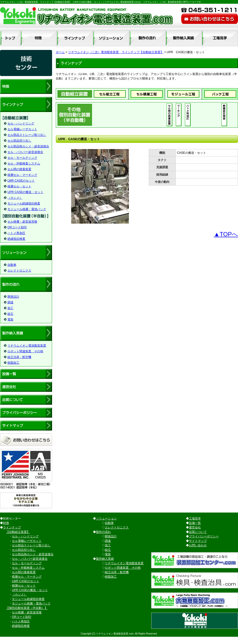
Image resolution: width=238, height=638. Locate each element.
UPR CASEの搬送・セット (25, 192)
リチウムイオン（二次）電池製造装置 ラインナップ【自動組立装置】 (115, 52)
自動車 (11, 265)
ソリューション (106, 518)
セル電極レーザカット (22, 129)
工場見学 (195, 518)
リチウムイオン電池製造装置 (26, 345)
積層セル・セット (19, 186)
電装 (10, 319)
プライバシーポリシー (204, 536)
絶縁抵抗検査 (16, 238)
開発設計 (13, 296)
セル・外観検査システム (23, 163)
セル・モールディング (22, 158)
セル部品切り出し (19, 140)
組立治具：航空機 (19, 357)
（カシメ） (14, 197)
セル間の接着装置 (19, 169)
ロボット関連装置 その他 (25, 351)
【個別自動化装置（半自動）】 (27, 608)
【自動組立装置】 (18, 532)
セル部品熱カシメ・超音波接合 (28, 146)
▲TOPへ (226, 234)
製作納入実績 (105, 558)
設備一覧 (195, 523)
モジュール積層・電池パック (26, 209)
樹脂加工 (13, 362)
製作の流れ (103, 532)
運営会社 (195, 527)
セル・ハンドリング (20, 123)
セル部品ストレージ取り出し (26, 135)
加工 (10, 308)
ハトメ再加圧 (16, 233)
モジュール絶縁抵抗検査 (23, 203)
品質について (198, 532)
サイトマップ (198, 541)
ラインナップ (12, 527)
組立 (10, 314)
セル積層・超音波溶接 (22, 221)
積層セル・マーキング (22, 175)
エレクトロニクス (19, 270)
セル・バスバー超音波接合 (25, 152)
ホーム (60, 52)
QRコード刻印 (17, 227)
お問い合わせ (198, 545)
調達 (10, 302)
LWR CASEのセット (21, 180)
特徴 (6, 523)
